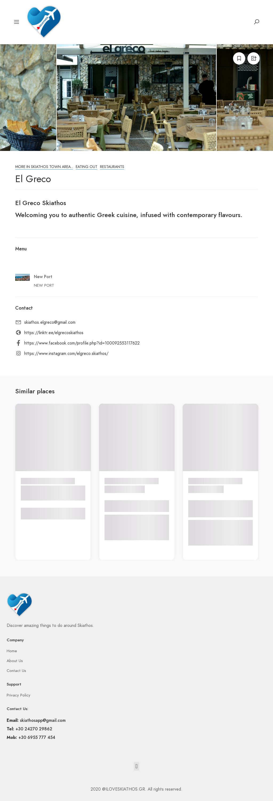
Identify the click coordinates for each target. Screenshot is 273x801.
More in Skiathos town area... (44, 166)
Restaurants (112, 166)
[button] (136, 766)
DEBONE (199, 489)
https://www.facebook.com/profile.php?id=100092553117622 (82, 343)
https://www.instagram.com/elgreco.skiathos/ (66, 354)
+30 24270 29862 (33, 729)
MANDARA (118, 489)
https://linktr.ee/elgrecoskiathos (53, 333)
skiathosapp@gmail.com (43, 720)
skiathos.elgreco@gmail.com (49, 322)
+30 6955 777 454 (36, 737)
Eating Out (86, 166)
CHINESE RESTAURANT (38, 492)
